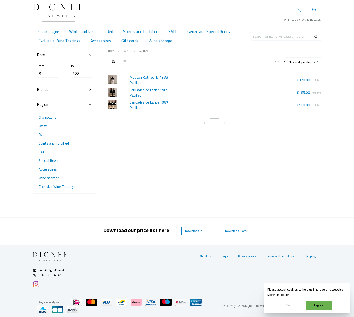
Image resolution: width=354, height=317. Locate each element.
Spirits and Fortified (54, 143)
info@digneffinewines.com (54, 270)
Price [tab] (64, 55)
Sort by (280, 61)
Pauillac (143, 51)
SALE (43, 152)
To (81, 70)
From (47, 70)
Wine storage (49, 177)
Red (41, 134)
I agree (319, 305)
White (43, 126)
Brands (126, 51)
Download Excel (236, 230)
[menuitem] (48, 31)
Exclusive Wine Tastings (57, 186)
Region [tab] (64, 104)
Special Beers (49, 160)
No (288, 305)
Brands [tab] (64, 90)
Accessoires (48, 169)
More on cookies (278, 294)
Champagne (47, 117)
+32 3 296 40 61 (47, 275)
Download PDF (195, 230)
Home (111, 51)
